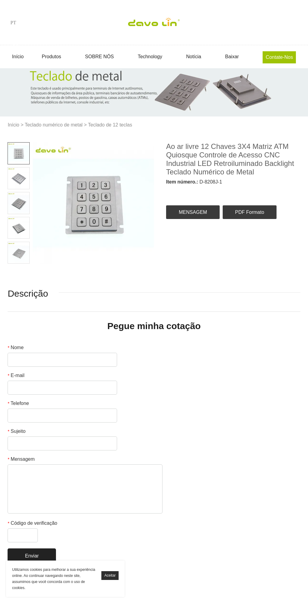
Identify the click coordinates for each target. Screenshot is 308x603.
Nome (16, 347)
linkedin (187, 192)
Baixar (232, 56)
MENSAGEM (193, 212)
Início (18, 56)
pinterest (219, 192)
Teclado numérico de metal (54, 124)
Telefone (18, 403)
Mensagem (21, 459)
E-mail (16, 375)
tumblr (268, 192)
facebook (170, 192)
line (236, 192)
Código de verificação (32, 523)
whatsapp (252, 192)
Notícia (193, 56)
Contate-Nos (279, 57)
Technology (150, 56)
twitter (203, 192)
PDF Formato (249, 212)
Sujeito (16, 431)
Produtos (51, 56)
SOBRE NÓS (99, 56)
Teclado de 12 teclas (110, 124)
